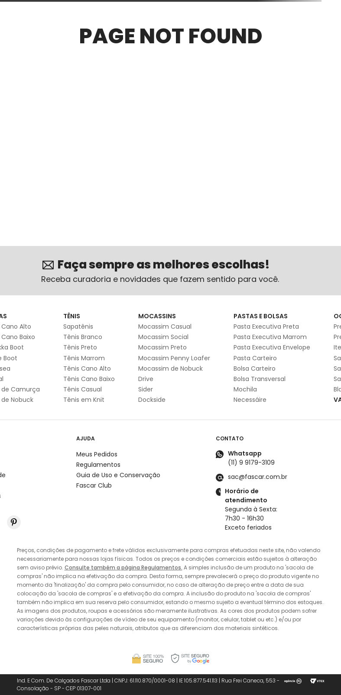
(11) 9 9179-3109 (251, 462)
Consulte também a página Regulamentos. (123, 567)
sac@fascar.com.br (257, 476)
